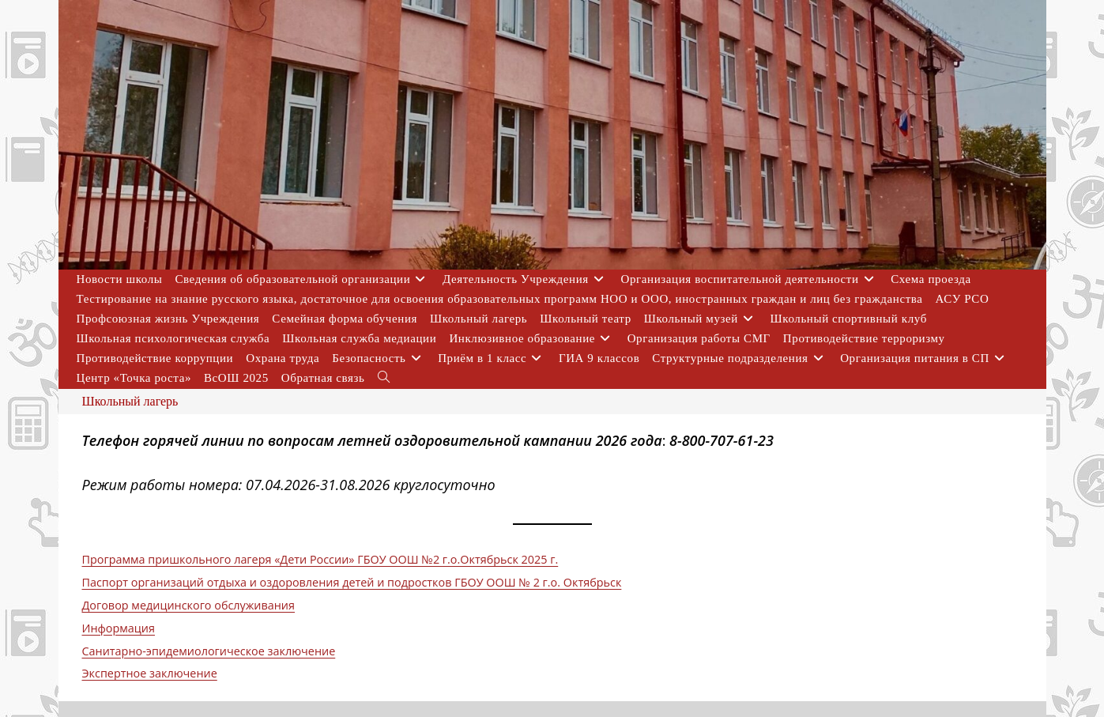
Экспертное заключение (149, 673)
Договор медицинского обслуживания (189, 605)
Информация (118, 628)
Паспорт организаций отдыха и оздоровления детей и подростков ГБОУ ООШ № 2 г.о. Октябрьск (352, 582)
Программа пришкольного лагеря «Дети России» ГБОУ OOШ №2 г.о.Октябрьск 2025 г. (320, 559)
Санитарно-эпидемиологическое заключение (209, 651)
